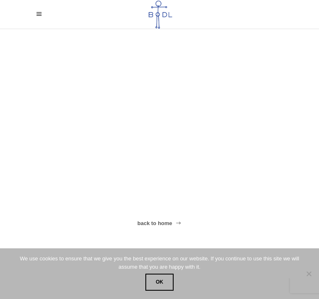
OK (159, 282)
